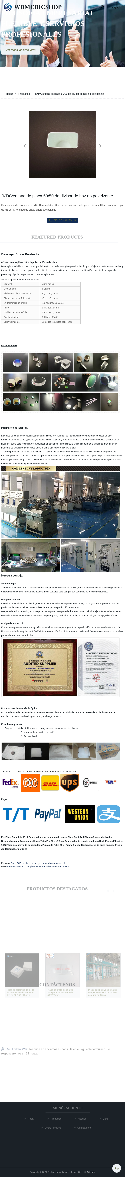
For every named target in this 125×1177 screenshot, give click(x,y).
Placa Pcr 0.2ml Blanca (80, 837)
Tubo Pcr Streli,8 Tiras (52, 841)
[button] (92, 7)
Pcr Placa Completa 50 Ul (14, 837)
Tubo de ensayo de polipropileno (24, 845)
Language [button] (116, 7)
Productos (24, 94)
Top (117, 1167)
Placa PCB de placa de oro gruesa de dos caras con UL (38, 863)
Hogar (9, 94)
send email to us (62, 220)
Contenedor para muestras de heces (48, 837)
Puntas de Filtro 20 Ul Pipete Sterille (61, 845)
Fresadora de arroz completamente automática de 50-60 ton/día (38, 866)
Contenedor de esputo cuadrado (82, 841)
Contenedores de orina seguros (98, 845)
